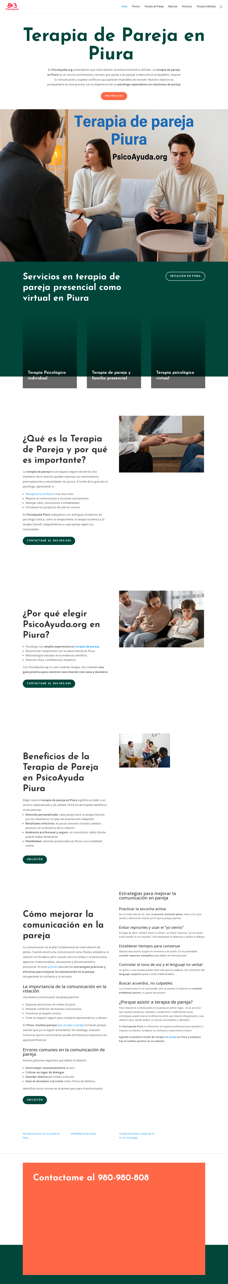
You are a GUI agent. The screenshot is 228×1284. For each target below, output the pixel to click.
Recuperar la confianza (40, 494)
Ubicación (35, 859)
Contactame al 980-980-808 (49, 540)
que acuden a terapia (71, 1025)
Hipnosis (172, 7)
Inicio (125, 7)
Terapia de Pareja (154, 7)
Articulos (187, 7)
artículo (53, 967)
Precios (136, 7)
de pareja (171, 1037)
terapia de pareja (87, 646)
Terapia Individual (206, 7)
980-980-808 (114, 96)
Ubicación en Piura (185, 276)
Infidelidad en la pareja (83, 1133)
